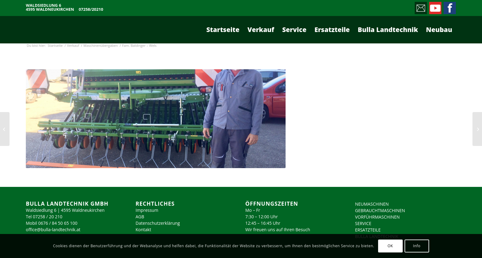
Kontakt (143, 229)
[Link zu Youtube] (435, 6)
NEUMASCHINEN (372, 204)
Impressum (147, 210)
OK (390, 245)
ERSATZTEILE (368, 230)
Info (416, 245)
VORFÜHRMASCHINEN (377, 217)
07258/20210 (91, 9)
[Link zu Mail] (420, 6)
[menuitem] (222, 29)
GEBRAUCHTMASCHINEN (380, 210)
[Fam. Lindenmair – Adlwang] (5, 129)
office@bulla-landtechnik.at (53, 229)
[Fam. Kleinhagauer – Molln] (477, 129)
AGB (140, 217)
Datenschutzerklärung (158, 223)
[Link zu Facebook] (449, 6)
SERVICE (363, 223)
